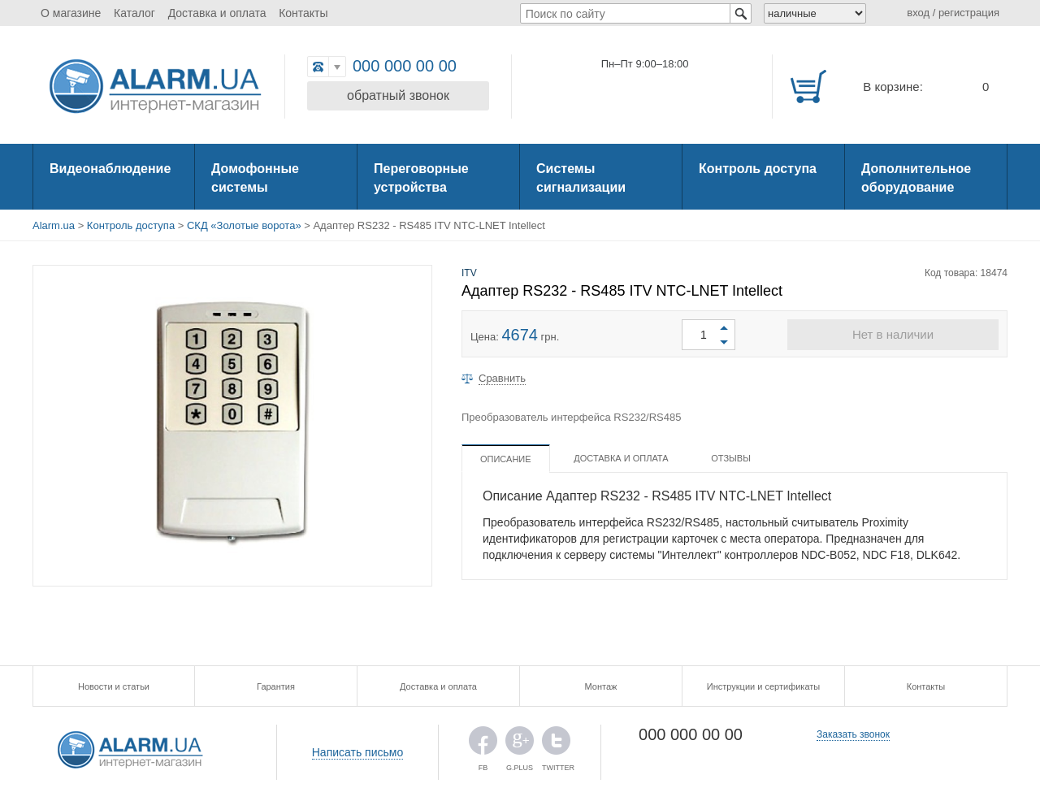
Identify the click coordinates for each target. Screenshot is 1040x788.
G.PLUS (519, 744)
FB (483, 744)
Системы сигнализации (581, 178)
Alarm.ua (53, 225)
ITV (469, 273)
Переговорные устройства (421, 178)
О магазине (71, 12)
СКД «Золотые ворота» (244, 225)
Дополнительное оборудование (916, 178)
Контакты (303, 12)
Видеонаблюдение (110, 168)
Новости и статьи (114, 686)
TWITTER (556, 744)
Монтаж (601, 686)
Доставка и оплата (217, 12)
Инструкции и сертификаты (763, 686)
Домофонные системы (255, 178)
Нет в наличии (893, 334)
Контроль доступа (758, 168)
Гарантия (276, 686)
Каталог (134, 12)
